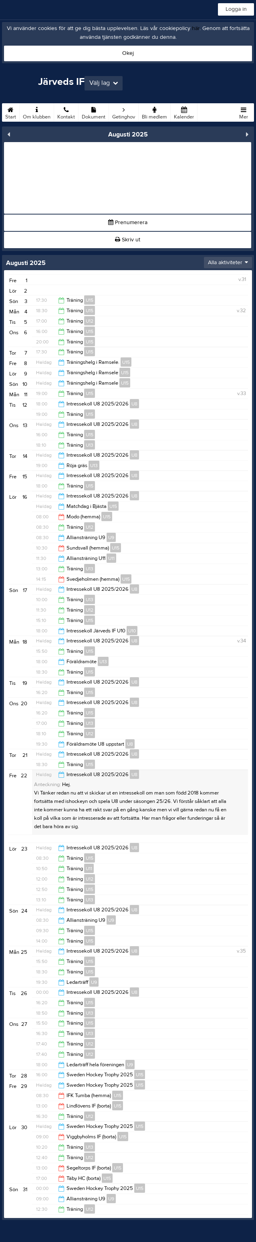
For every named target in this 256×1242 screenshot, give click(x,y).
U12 (89, 321)
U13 (89, 445)
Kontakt (66, 111)
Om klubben (36, 111)
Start (10, 111)
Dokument (93, 111)
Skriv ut (127, 239)
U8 (134, 404)
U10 (132, 631)
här (196, 28)
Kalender (184, 111)
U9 (111, 537)
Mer (243, 111)
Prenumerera (127, 222)
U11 (111, 558)
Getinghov (123, 111)
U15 (89, 300)
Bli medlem (154, 111)
